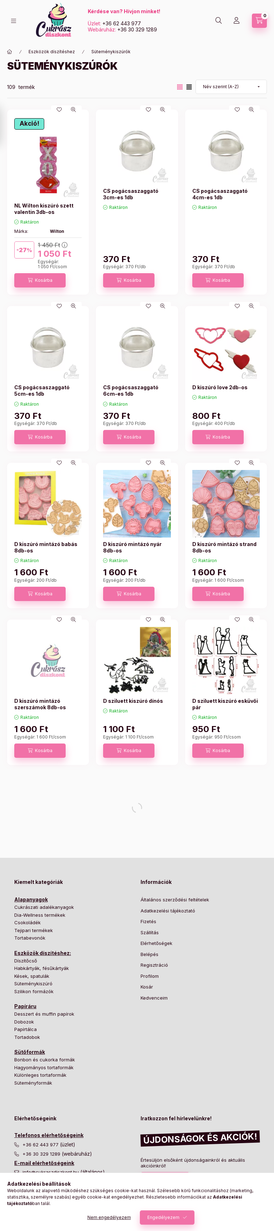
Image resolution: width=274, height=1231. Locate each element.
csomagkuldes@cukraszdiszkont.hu (62, 1181)
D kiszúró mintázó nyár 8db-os (132, 547)
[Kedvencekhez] (59, 109)
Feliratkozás (161, 1179)
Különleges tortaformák (40, 1075)
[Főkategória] (9, 52)
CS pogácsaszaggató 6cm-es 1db (130, 390)
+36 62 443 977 (121, 23)
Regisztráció (154, 965)
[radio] (189, 87)
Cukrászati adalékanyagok (44, 907)
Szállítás (150, 932)
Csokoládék (27, 922)
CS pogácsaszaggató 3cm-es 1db (130, 194)
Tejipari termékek (33, 930)
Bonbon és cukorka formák (44, 1059)
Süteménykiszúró (33, 983)
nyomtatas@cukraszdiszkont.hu (57, 1197)
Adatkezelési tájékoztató (168, 911)
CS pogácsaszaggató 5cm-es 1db (42, 390)
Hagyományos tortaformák (43, 1067)
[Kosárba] (40, 280)
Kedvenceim (154, 998)
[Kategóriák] (13, 20)
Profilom (150, 976)
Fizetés (148, 921)
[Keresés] (219, 21)
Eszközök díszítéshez (52, 51)
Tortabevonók (29, 938)
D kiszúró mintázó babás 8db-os (45, 547)
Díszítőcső (25, 961)
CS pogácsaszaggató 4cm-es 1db (220, 194)
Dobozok (24, 1022)
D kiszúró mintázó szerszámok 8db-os (40, 704)
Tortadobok (27, 1037)
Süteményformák (33, 1083)
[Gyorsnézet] (73, 109)
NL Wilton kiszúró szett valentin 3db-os (43, 208)
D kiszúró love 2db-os (220, 387)
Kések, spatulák (31, 976)
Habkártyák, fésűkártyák (41, 968)
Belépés (149, 954)
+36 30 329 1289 (137, 29)
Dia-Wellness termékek (39, 915)
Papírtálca (25, 1029)
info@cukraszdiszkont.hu (51, 1172)
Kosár (147, 987)
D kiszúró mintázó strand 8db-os (224, 547)
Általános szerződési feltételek (175, 899)
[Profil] (236, 21)
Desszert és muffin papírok (44, 1014)
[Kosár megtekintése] (259, 21)
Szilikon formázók (34, 991)
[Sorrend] (231, 87)
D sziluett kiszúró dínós (133, 701)
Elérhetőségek (156, 943)
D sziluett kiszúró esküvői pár (225, 704)
